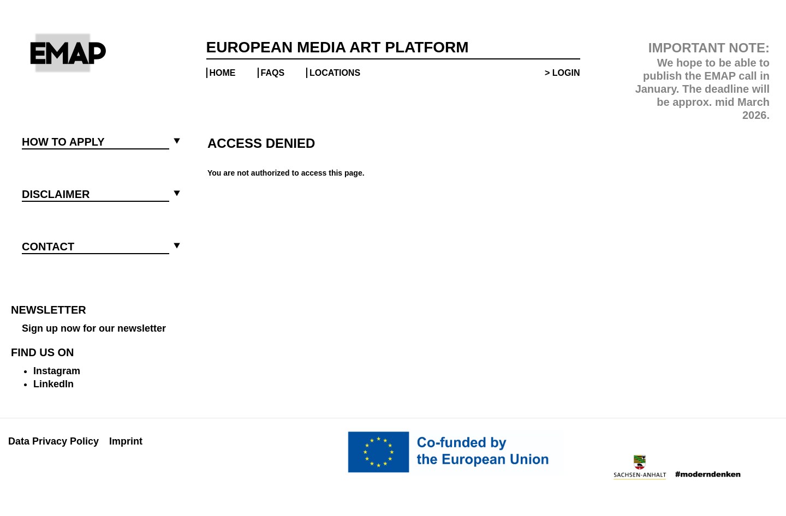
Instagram (56, 370)
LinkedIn (53, 384)
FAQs (273, 72)
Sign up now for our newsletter (94, 328)
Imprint (125, 441)
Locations (334, 72)
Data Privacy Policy (53, 441)
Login (566, 72)
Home (223, 72)
